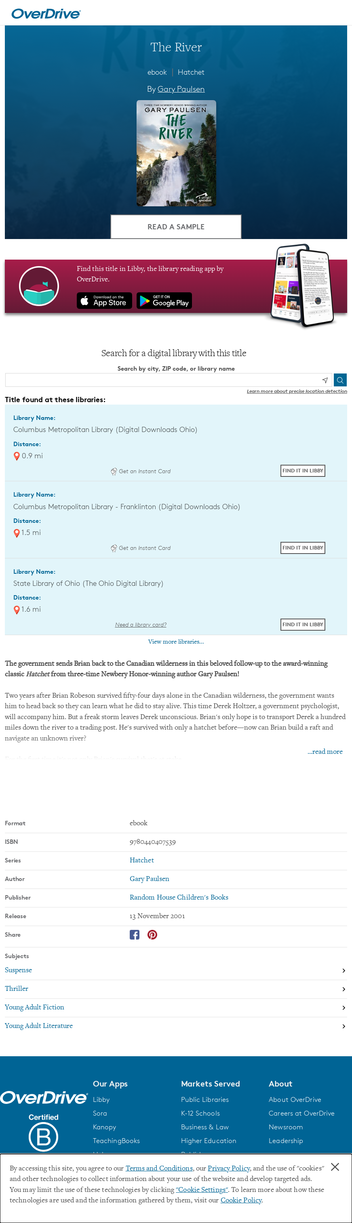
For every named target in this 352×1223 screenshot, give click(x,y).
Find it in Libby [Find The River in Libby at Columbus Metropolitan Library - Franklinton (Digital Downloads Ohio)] (302, 547)
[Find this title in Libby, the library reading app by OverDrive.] (176, 286)
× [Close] (335, 1167)
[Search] (340, 379)
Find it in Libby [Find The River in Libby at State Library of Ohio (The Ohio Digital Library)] (302, 624)
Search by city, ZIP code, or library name (176, 368)
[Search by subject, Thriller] (176, 989)
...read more (325, 752)
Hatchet (191, 71)
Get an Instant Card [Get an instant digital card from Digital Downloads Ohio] (141, 471)
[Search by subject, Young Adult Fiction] (176, 1008)
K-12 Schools (200, 1113)
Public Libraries (205, 1099)
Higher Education (209, 1141)
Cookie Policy (241, 1200)
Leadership (286, 1141)
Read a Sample (176, 226)
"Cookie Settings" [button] (202, 1190)
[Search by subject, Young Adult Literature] (176, 1026)
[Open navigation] (336, 14)
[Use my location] (324, 380)
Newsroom (286, 1127)
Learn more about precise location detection (297, 391)
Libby (101, 1099)
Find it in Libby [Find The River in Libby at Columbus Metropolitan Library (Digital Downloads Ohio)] (302, 471)
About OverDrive (295, 1099)
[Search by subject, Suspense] (176, 971)
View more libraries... (176, 642)
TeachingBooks (116, 1141)
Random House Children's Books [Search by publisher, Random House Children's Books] (179, 898)
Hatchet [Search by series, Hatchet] (142, 860)
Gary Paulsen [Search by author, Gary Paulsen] (181, 89)
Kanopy (104, 1127)
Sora (100, 1113)
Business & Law (205, 1127)
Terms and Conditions (159, 1169)
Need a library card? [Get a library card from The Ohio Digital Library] (141, 624)
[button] (132, 1084)
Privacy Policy (229, 1169)
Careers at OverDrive (302, 1113)
